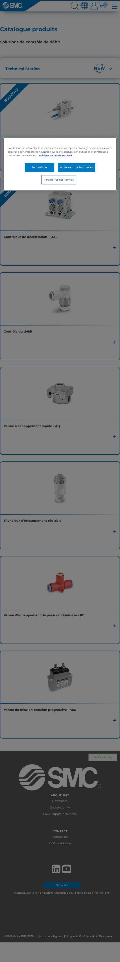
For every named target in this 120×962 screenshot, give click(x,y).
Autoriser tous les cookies (76, 167)
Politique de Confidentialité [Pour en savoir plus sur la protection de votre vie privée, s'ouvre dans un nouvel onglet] (55, 155)
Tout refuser (39, 167)
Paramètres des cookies (59, 179)
